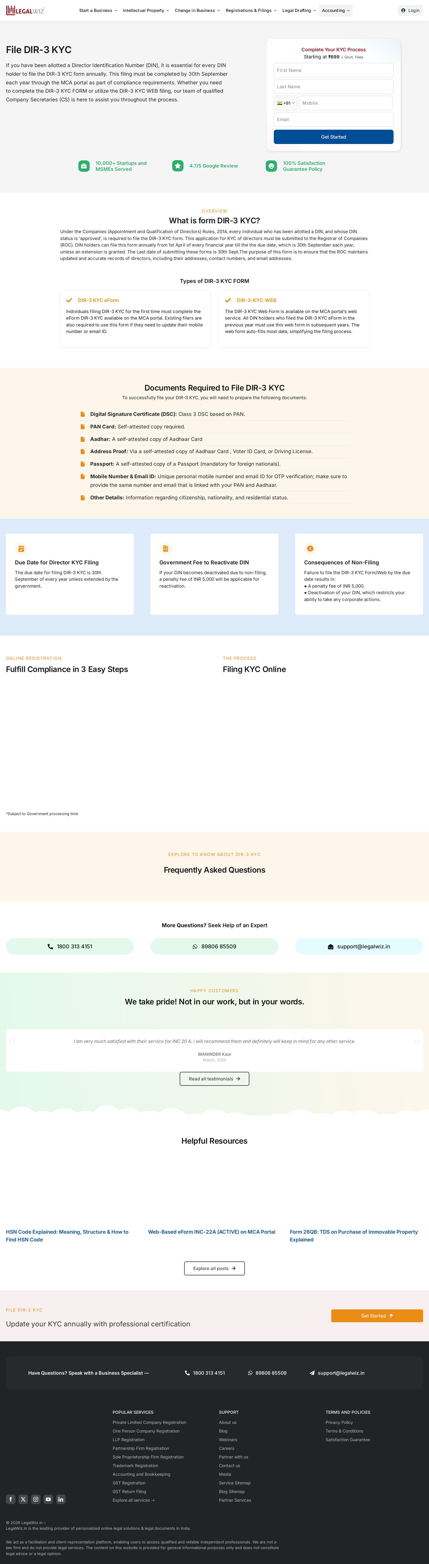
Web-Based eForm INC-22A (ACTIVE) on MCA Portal (211, 1231)
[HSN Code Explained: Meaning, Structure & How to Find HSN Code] (72, 1187)
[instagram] (36, 1498)
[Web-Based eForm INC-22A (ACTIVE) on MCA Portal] (214, 1187)
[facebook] (10, 1498)
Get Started (333, 137)
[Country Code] (285, 103)
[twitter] (23, 1498)
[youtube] (48, 1498)
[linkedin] (61, 1498)
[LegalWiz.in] (25, 7)
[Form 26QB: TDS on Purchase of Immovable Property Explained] (356, 1187)
